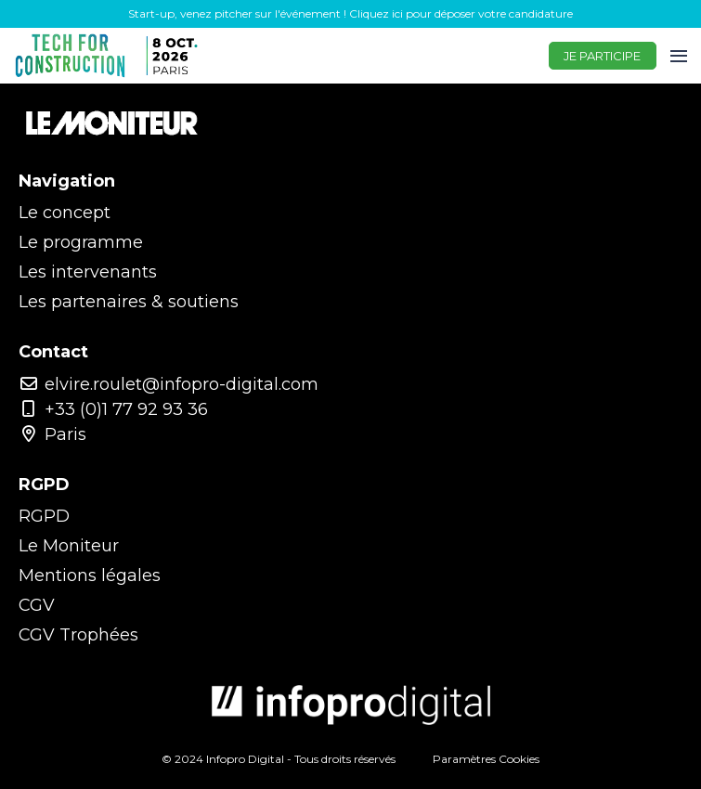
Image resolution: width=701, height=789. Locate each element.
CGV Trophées (78, 635)
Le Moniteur (69, 546)
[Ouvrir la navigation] (678, 55)
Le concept (64, 212)
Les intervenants (88, 272)
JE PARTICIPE (602, 55)
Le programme (81, 242)
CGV (37, 605)
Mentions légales (90, 575)
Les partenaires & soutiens (129, 301)
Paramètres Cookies (486, 759)
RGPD (44, 516)
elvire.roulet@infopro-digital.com (168, 384)
